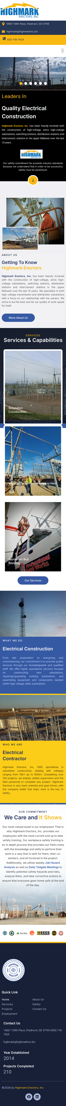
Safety (36, 1004)
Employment (9, 1013)
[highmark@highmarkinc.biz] (3, 31)
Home (5, 999)
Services (7, 1004)
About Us (38, 999)
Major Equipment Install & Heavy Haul (32, 483)
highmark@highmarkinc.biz (22, 31)
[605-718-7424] (4, 38)
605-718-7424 (15, 39)
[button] (62, 50)
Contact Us (39, 1009)
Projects (7, 1009)
